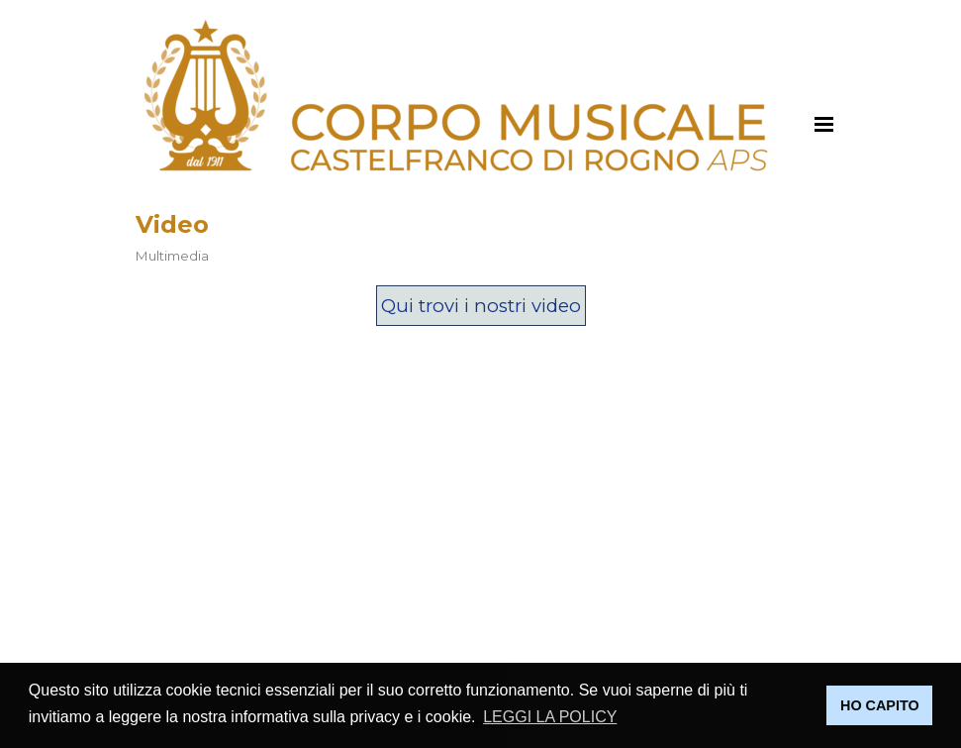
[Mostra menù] (824, 124)
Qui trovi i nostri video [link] (481, 305)
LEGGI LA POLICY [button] (550, 716)
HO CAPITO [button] (879, 705)
